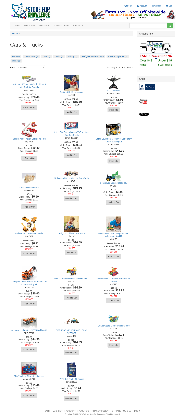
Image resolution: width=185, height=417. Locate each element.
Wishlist (156, 6)
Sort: (12, 67)
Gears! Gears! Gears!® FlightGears (114, 326)
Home (17, 26)
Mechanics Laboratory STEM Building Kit (29, 330)
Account (142, 6)
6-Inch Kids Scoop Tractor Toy (113, 183)
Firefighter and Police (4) (93, 56)
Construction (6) (31, 56)
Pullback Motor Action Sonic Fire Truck (29, 139)
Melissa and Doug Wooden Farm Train (71, 178)
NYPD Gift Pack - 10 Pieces (71, 379)
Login (128, 6)
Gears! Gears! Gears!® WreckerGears (71, 278)
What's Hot (44, 26)
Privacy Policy (100, 411)
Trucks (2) (58, 56)
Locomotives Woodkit (29, 187)
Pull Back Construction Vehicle (29, 233)
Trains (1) (16, 61)
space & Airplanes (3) (117, 56)
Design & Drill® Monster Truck (71, 233)
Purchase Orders (61, 26)
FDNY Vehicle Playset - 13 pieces (29, 376)
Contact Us (78, 26)
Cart (169, 6)
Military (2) (72, 56)
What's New (29, 26)
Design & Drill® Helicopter (71, 92)
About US (84, 411)
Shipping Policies (121, 411)
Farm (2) (16, 56)
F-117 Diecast (113, 90)
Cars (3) (46, 56)
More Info (113, 110)
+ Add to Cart (29, 107)
